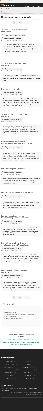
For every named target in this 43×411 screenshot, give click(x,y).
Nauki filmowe (26, 364)
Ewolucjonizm (21, 342)
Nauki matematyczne (28, 370)
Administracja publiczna (15, 339)
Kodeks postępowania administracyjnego (21, 344)
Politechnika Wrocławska (11, 316)
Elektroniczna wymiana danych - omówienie (17, 192)
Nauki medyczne (7, 372)
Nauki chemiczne (26, 361)
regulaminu (24, 388)
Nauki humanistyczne (9, 370)
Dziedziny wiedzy (8, 358)
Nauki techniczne (7, 378)
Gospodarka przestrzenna (32, 342)
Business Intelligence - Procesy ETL (14, 169)
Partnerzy (34, 392)
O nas (30, 392)
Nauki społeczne (26, 375)
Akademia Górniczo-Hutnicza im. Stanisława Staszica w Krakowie (20, 314)
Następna (27, 22)
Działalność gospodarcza (9, 342)
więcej (21, 0)
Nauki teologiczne (27, 378)
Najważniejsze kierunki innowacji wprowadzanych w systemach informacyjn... (17, 142)
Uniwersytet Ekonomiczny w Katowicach (14, 318)
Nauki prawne (26, 372)
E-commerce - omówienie (10, 89)
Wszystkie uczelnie (10, 312)
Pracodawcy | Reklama (22, 392)
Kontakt (40, 392)
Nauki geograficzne (27, 367)
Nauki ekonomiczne (8, 364)
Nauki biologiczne (8, 361)
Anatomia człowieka (28, 339)
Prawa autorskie (12, 392)
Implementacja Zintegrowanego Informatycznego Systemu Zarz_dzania (15, 217)
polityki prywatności (33, 388)
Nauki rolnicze (7, 375)
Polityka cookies (5, 390)
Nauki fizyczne (7, 367)
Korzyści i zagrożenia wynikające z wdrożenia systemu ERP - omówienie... (15, 244)
